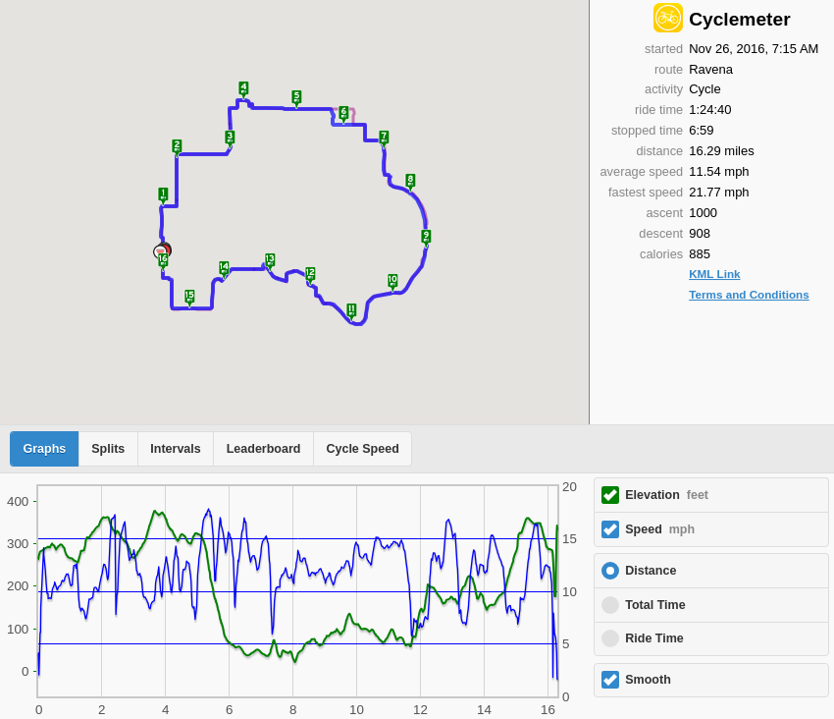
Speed (660, 529)
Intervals (175, 449)
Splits (108, 449)
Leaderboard (264, 449)
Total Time (655, 605)
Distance (650, 571)
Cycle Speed (362, 449)
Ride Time (654, 638)
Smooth (648, 680)
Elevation (666, 495)
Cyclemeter (739, 19)
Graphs (45, 449)
